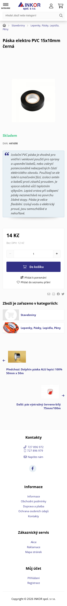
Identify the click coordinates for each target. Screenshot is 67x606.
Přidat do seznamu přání (35, 282)
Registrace (33, 583)
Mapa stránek (33, 552)
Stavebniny (18, 25)
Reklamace (33, 547)
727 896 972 (36, 447)
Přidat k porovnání (35, 277)
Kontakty (33, 516)
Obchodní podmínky (33, 501)
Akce (33, 542)
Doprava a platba (33, 506)
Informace (33, 496)
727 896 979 (35, 450)
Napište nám (35, 457)
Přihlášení (34, 578)
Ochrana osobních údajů (33, 511)
